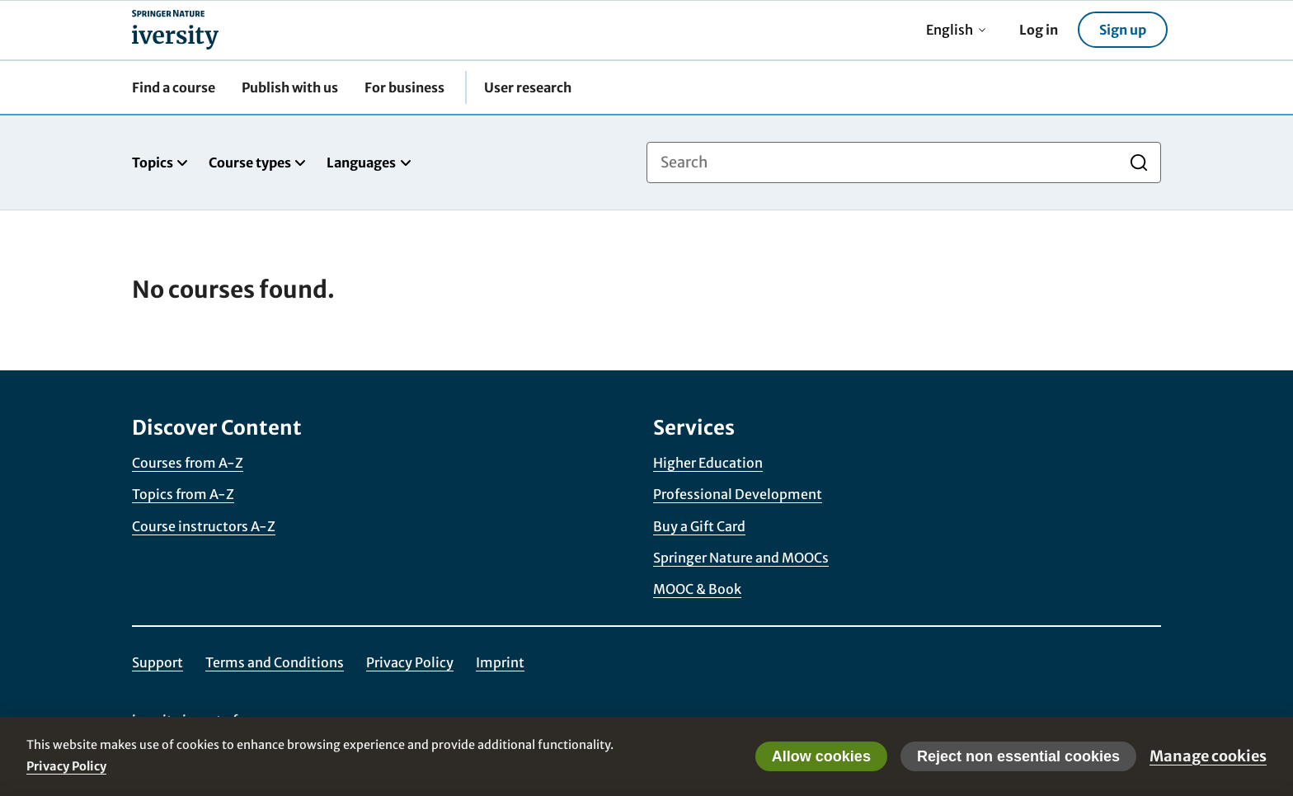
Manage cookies (1208, 756)
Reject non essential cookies (1018, 756)
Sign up (1122, 29)
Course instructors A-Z (203, 526)
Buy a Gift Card (699, 526)
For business (404, 87)
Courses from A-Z (187, 463)
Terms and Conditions (274, 662)
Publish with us (290, 87)
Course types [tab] (258, 162)
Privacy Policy (410, 662)
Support (157, 662)
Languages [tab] (369, 162)
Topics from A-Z (183, 494)
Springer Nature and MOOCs (741, 557)
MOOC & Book (697, 589)
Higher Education (708, 463)
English (956, 29)
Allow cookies (821, 756)
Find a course (173, 87)
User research (527, 87)
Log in (1038, 29)
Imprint (500, 662)
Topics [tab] (160, 162)
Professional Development (737, 494)
